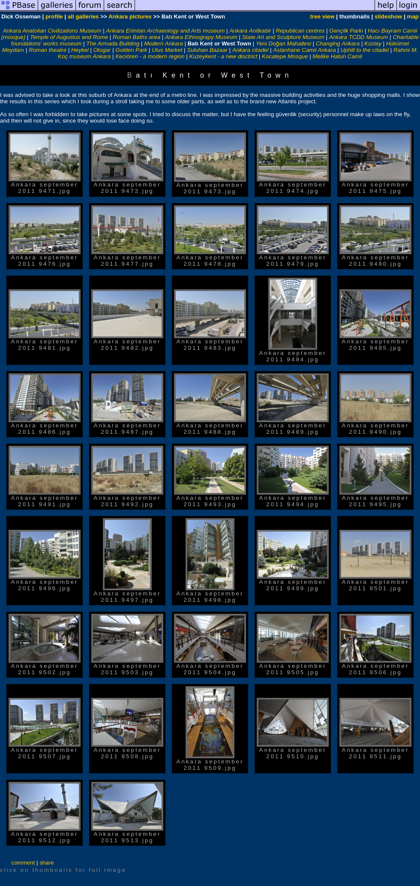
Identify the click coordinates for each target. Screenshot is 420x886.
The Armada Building (112, 43)
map (413, 16)
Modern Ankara (163, 43)
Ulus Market (167, 50)
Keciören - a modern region (150, 56)
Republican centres (300, 30)
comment (23, 862)
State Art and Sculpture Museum (283, 37)
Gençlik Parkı (346, 30)
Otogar (102, 50)
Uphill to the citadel (364, 50)
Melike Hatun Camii (337, 56)
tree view (322, 16)
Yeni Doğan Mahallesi (283, 43)
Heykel (80, 50)
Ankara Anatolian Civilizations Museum (52, 30)
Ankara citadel (250, 50)
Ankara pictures (130, 16)
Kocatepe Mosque (285, 56)
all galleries (83, 16)
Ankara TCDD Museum (358, 37)
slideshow (388, 16)
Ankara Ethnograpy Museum (201, 37)
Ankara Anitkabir (250, 30)
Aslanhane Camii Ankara (304, 50)
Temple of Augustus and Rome (69, 37)
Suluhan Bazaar (207, 50)
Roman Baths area (136, 37)
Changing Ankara (338, 43)
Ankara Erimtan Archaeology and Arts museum (165, 30)
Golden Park (131, 50)
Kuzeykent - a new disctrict (223, 56)
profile (54, 16)
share (46, 862)
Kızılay (372, 43)
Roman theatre (47, 50)
